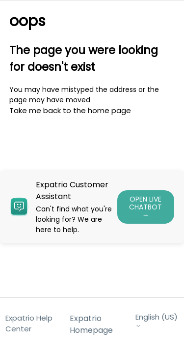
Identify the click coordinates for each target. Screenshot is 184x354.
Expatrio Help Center (29, 323)
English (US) (156, 321)
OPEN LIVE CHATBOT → (145, 207)
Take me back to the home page (70, 110)
